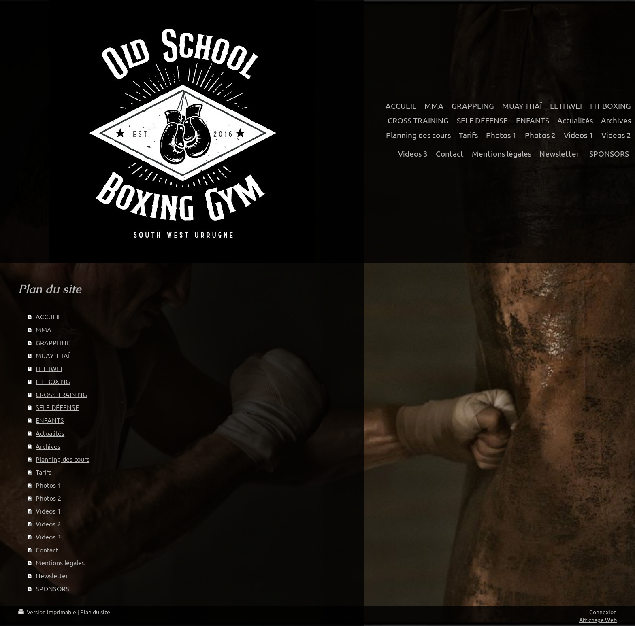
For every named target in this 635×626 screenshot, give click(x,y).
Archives (48, 446)
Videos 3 (48, 537)
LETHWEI (49, 368)
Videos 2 (48, 524)
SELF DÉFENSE (57, 407)
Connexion (603, 611)
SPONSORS (52, 588)
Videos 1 (48, 511)
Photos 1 (48, 485)
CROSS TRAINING (61, 394)
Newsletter (52, 575)
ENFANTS (50, 420)
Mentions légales (60, 562)
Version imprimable (47, 611)
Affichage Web (598, 619)
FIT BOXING (53, 381)
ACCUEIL (48, 316)
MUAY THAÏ (53, 355)
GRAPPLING (53, 342)
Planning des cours (62, 459)
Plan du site (95, 611)
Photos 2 (48, 498)
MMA (43, 329)
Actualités (50, 433)
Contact (47, 549)
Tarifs (43, 472)
